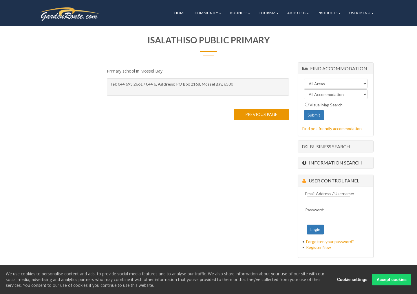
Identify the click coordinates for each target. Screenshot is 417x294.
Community (208, 13)
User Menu (361, 13)
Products (329, 13)
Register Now (318, 247)
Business (240, 13)
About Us (298, 13)
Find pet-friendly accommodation (332, 128)
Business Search (326, 146)
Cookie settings (352, 280)
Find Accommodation (334, 68)
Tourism (269, 13)
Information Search (332, 162)
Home (180, 13)
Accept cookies (392, 280)
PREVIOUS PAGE (261, 114)
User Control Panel (330, 180)
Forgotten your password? (330, 241)
